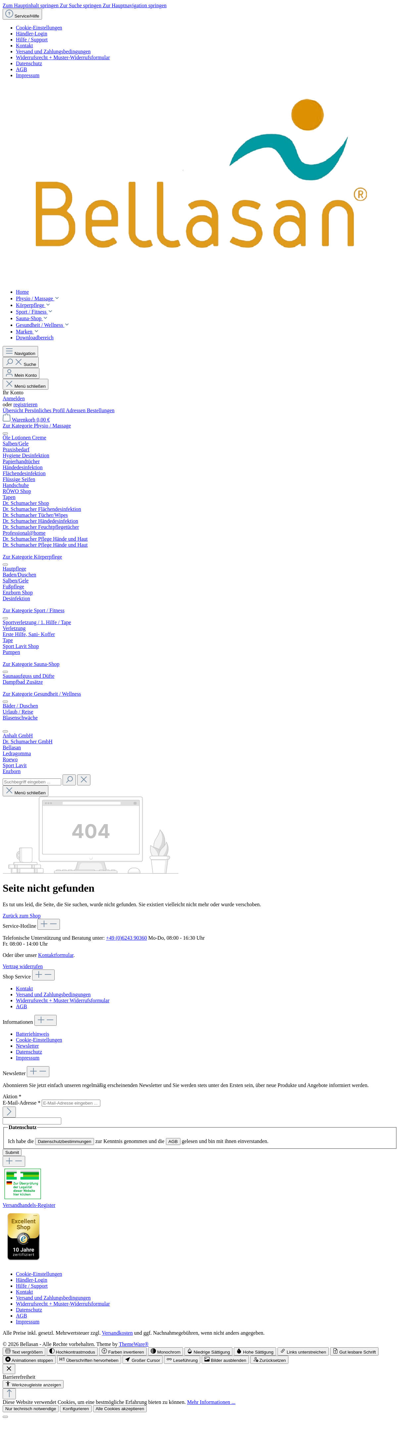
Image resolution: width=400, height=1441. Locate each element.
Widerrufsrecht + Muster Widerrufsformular (62, 1000)
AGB (21, 69)
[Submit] (9, 1112)
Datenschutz (29, 63)
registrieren (25, 404)
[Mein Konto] (21, 373)
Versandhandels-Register (29, 1205)
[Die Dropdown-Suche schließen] (83, 779)
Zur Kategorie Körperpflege (32, 557)
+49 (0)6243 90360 (126, 938)
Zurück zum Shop (22, 916)
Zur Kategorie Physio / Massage (37, 425)
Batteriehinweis (32, 1034)
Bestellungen (101, 410)
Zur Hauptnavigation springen (135, 5)
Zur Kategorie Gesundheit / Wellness (42, 694)
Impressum (27, 75)
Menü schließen (25, 386)
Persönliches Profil (45, 410)
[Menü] (20, 351)
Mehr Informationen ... (211, 1402)
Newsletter (27, 1046)
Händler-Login (31, 33)
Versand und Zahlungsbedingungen (53, 51)
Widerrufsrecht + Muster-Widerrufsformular (63, 57)
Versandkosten (117, 1333)
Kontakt (24, 45)
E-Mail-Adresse (22, 1103)
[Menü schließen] (5, 433)
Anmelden (14, 398)
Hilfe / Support (32, 39)
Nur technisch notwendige (30, 1408)
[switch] (24, 1351)
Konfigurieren (76, 1408)
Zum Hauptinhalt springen (31, 5)
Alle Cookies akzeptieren (120, 1408)
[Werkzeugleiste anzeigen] (33, 1384)
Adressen (76, 410)
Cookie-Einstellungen (39, 27)
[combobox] (32, 781)
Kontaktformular (56, 955)
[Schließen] (5, 1417)
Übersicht (14, 410)
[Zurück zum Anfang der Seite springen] (9, 1393)
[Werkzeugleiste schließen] (9, 1369)
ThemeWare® (134, 1344)
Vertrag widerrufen (23, 966)
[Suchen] (21, 362)
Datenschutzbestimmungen (64, 1141)
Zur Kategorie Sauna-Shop (31, 664)
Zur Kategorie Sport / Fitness (34, 610)
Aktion (12, 1096)
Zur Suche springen (81, 5)
